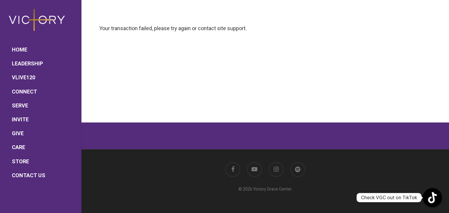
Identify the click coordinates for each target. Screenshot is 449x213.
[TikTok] (432, 198)
